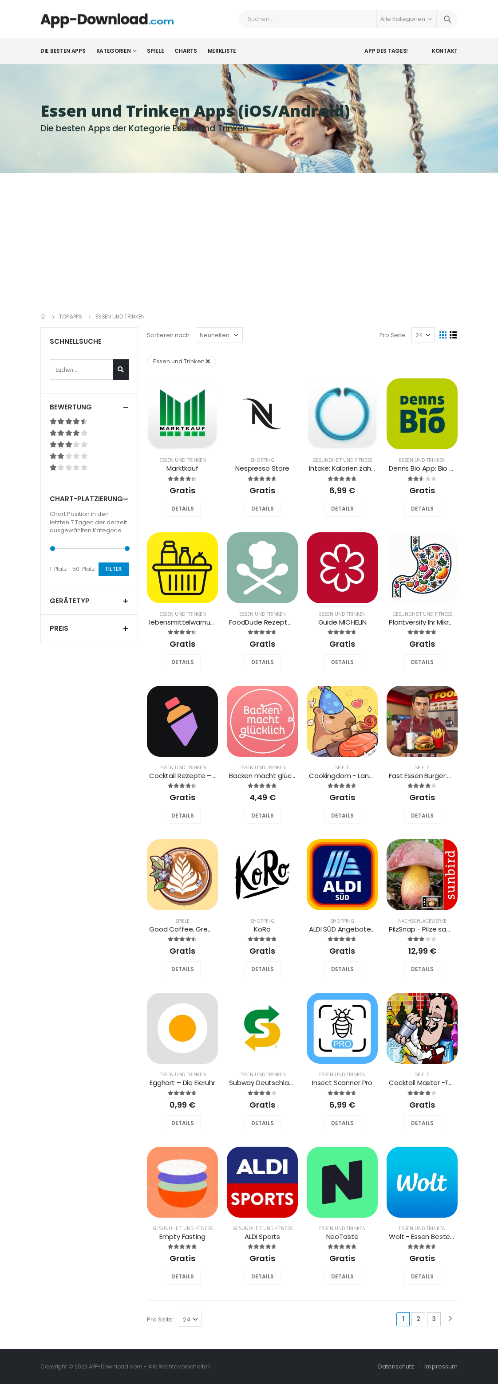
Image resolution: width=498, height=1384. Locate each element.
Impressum (441, 1366)
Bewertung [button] (71, 407)
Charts (185, 51)
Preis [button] (59, 628)
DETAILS (182, 508)
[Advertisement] (249, 239)
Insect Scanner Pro (342, 1082)
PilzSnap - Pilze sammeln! (429, 929)
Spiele (155, 51)
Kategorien (113, 51)
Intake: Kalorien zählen (345, 468)
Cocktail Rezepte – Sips (187, 775)
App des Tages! (386, 51)
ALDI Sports (262, 1236)
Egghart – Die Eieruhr (182, 1082)
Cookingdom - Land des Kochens (363, 775)
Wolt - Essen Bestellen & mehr (437, 1236)
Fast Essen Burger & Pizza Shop (439, 775)
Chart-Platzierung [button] (86, 498)
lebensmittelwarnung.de (189, 622)
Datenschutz (396, 1366)
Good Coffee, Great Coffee (194, 929)
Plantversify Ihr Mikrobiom (429, 622)
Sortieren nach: (169, 335)
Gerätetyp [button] (70, 601)
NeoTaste (342, 1236)
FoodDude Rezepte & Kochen (276, 622)
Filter (114, 569)
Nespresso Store (262, 468)
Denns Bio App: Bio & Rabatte (436, 468)
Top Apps (70, 316)
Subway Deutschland (263, 1082)
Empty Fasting (182, 1236)
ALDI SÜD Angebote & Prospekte (360, 929)
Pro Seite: (393, 335)
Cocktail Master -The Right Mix (438, 1082)
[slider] (52, 548)
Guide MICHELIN (342, 622)
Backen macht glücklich (267, 775)
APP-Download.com (115, 1366)
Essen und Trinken (182, 460)
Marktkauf (182, 468)
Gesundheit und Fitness (342, 460)
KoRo (262, 929)
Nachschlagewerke (422, 921)
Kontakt (445, 51)
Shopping (262, 460)
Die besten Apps (63, 51)
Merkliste (222, 51)
